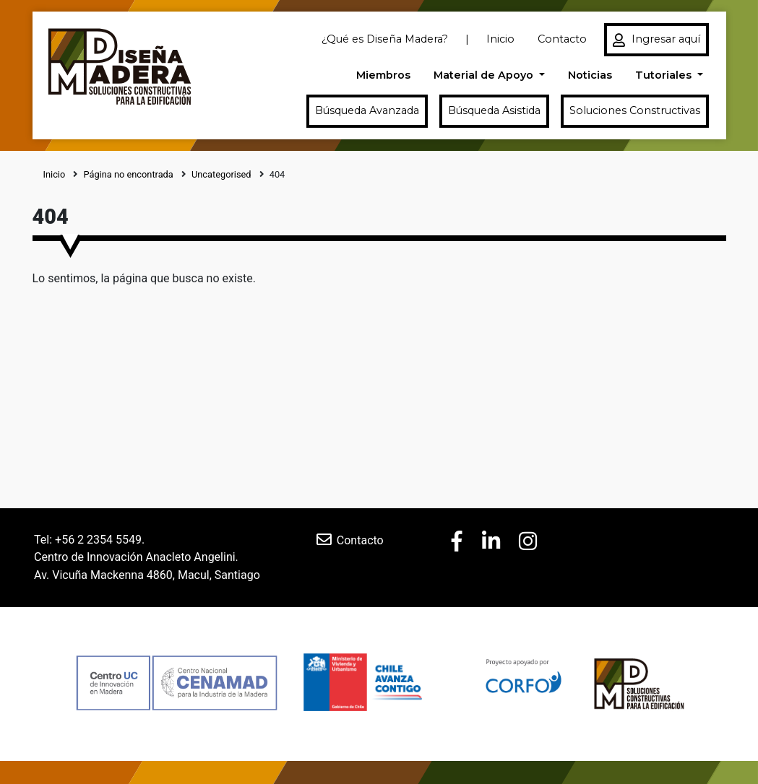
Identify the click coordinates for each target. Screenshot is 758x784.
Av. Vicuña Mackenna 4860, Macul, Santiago (147, 575)
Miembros (383, 75)
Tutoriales (664, 75)
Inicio (500, 38)
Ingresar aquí (656, 39)
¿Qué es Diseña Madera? (385, 38)
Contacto (562, 38)
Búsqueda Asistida (494, 110)
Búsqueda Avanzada (367, 110)
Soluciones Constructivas (634, 110)
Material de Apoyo (485, 75)
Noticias (590, 75)
